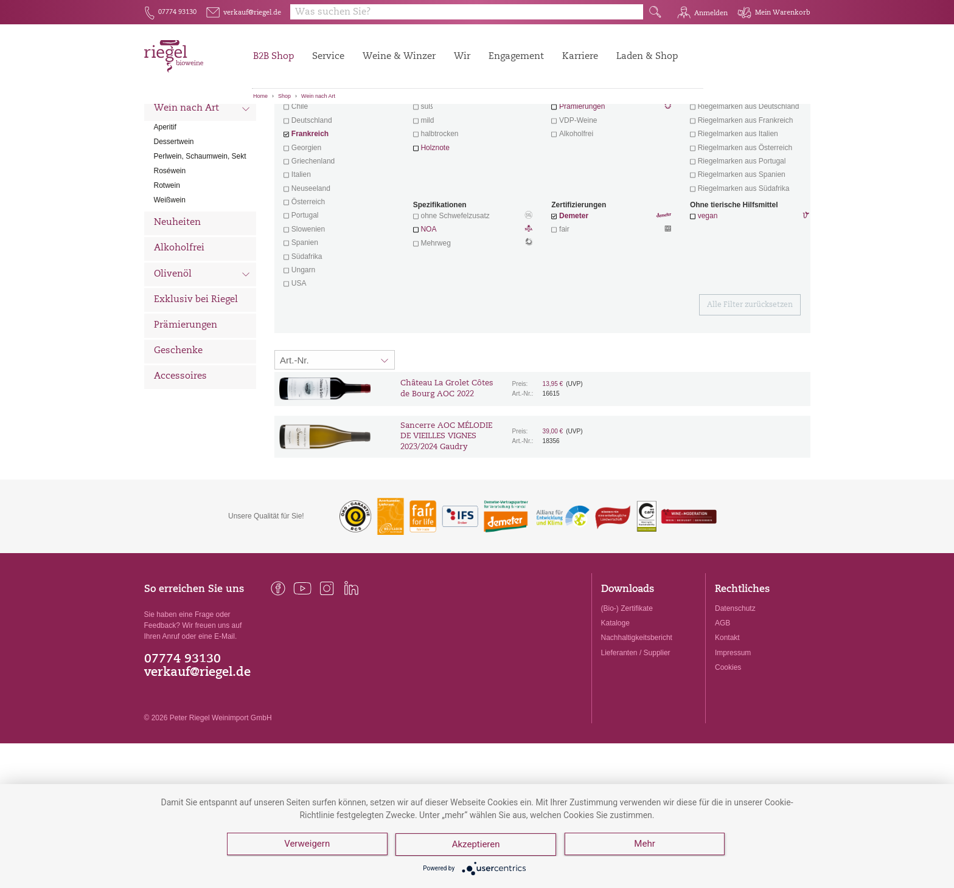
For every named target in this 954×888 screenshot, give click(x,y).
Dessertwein (174, 209)
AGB (722, 690)
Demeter (573, 283)
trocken (432, 160)
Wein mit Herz (611, 161)
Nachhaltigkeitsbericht (636, 705)
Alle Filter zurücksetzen (750, 372)
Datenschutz (735, 676)
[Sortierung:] (334, 427)
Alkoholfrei (179, 315)
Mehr (645, 845)
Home (260, 96)
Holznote (434, 215)
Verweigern (307, 845)
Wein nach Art (318, 96)
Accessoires (180, 444)
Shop (284, 96)
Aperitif (165, 194)
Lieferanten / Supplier (635, 720)
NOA (472, 298)
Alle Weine (178, 124)
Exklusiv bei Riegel (196, 367)
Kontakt (727, 705)
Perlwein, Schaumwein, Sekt (200, 223)
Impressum (733, 720)
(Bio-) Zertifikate (627, 676)
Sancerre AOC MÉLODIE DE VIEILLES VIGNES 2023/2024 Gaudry (446, 504)
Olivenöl (202, 343)
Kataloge (615, 690)
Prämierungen (185, 393)
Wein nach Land (202, 151)
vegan (708, 283)
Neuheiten (177, 290)
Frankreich (310, 201)
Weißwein (170, 267)
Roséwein (170, 238)
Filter (544, 124)
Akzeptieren (477, 845)
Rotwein (167, 253)
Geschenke (178, 418)
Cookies (728, 735)
